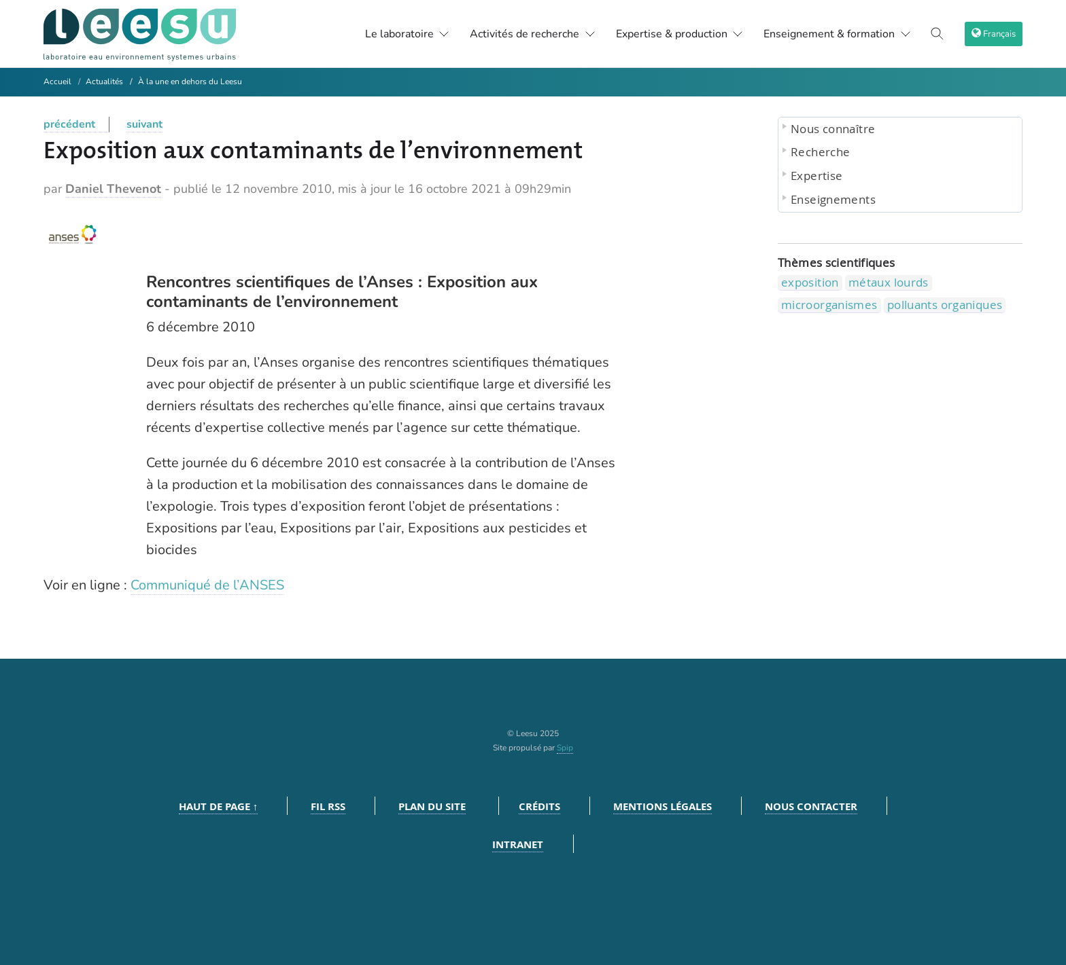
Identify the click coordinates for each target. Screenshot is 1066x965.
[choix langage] (993, 34)
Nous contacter (811, 806)
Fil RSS (328, 806)
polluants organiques (945, 304)
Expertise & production (680, 33)
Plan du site (432, 806)
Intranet (517, 844)
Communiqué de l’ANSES (207, 585)
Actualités (104, 81)
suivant (144, 124)
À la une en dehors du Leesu (190, 81)
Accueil (57, 81)
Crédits (539, 806)
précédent (69, 124)
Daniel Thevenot (113, 189)
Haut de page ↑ (218, 806)
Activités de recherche (533, 33)
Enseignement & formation (837, 33)
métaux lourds (888, 282)
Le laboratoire (407, 33)
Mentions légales (662, 806)
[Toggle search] (937, 34)
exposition (810, 282)
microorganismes (829, 304)
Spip (565, 747)
